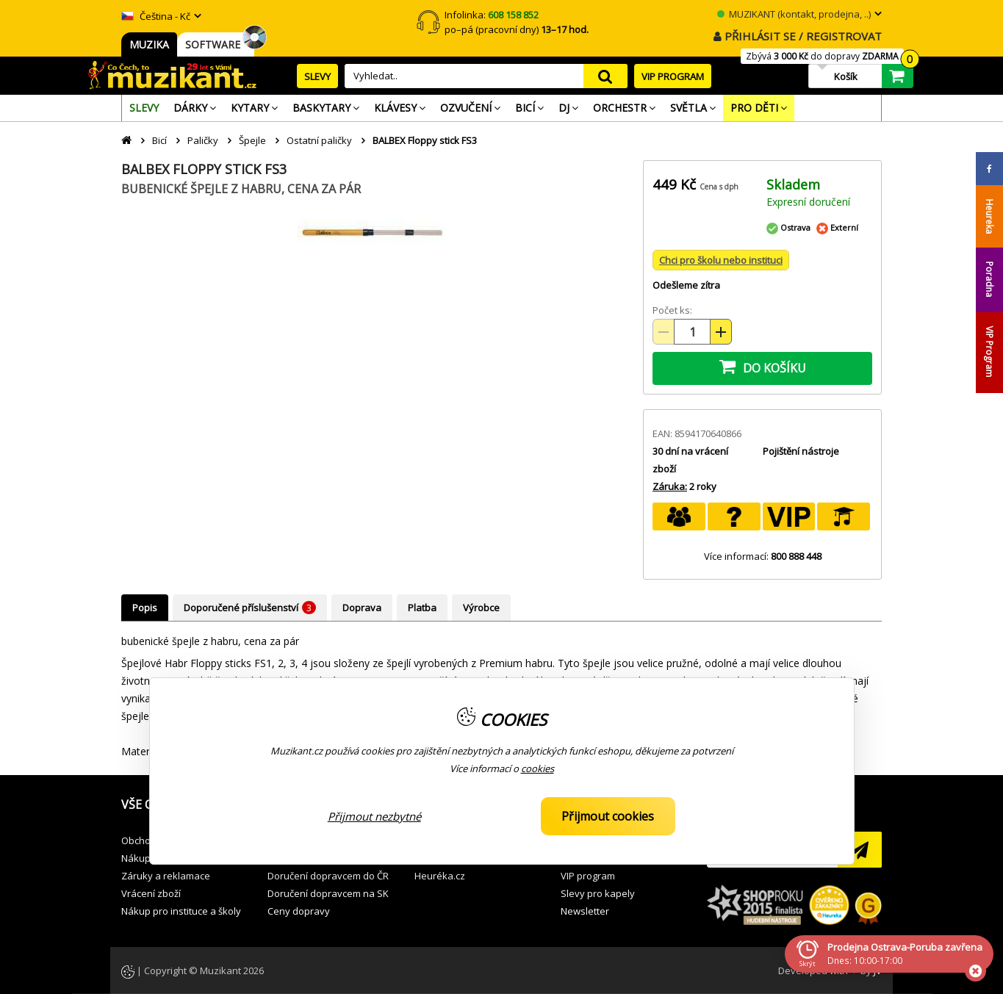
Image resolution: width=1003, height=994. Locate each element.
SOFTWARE (215, 44)
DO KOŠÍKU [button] (762, 366)
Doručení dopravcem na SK (328, 893)
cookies (537, 768)
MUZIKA (149, 44)
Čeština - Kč (155, 16)
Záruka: (670, 486)
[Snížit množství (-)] (664, 332)
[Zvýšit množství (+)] (721, 332)
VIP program (588, 875)
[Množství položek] (692, 332)
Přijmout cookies (607, 816)
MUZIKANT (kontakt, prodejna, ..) (794, 14)
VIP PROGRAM (672, 76)
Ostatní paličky (319, 140)
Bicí (159, 140)
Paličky (202, 140)
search (605, 76)
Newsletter (585, 911)
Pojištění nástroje (801, 451)
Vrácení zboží (151, 893)
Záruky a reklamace (165, 875)
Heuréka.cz (439, 875)
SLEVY (317, 76)
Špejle (252, 140)
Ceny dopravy (298, 911)
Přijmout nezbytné (374, 816)
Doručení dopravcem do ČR (328, 875)
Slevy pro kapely (598, 893)
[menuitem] (144, 108)
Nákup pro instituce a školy (181, 911)
